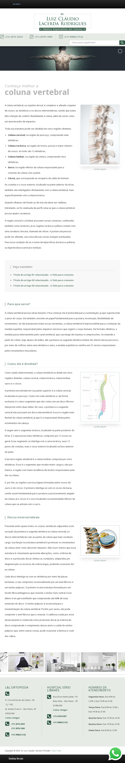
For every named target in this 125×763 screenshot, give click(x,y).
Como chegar (12, 717)
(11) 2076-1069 (40, 36)
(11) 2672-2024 (11, 36)
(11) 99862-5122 (71, 36)
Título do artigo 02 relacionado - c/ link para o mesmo (43, 280)
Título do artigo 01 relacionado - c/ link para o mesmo (43, 274)
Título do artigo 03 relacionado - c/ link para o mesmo (43, 285)
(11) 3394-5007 (59, 716)
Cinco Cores (56, 750)
